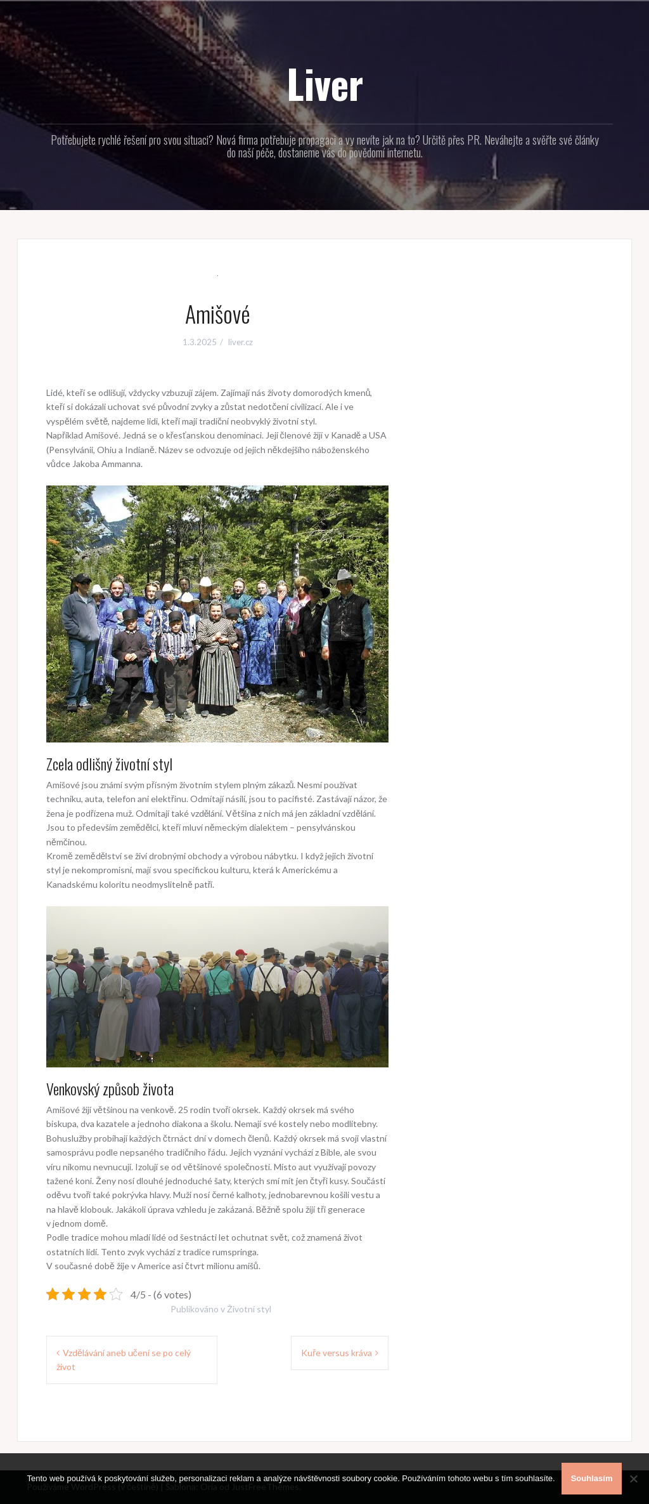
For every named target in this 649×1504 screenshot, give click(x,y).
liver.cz (240, 342)
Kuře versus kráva (336, 1352)
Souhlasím (592, 1478)
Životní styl (249, 1308)
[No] (633, 1478)
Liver (324, 83)
